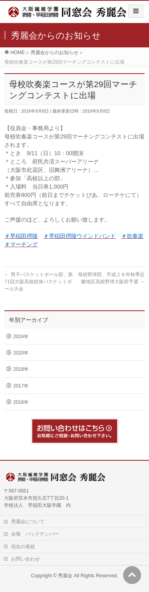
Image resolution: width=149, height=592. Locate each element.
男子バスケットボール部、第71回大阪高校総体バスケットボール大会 (38, 282)
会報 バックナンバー (35, 534)
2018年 (21, 369)
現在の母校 (23, 546)
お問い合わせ (25, 559)
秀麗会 (65, 575)
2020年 (21, 353)
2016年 (21, 402)
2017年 (21, 386)
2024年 (21, 336)
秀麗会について (28, 521)
